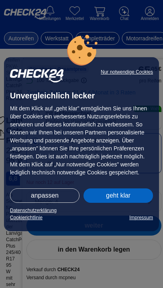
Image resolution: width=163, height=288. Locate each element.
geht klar (118, 195)
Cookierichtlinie (26, 217)
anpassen (44, 195)
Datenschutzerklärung (33, 210)
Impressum (141, 217)
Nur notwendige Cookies (127, 72)
